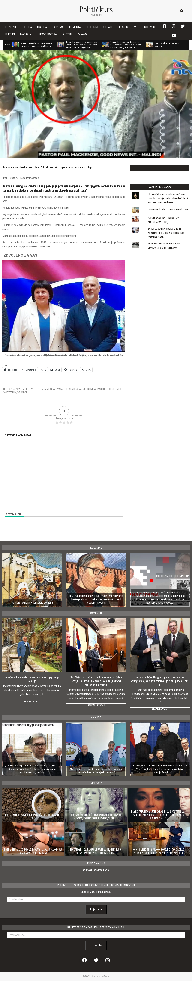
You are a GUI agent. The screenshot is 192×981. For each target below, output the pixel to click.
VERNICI (22, 392)
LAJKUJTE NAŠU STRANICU (159, 167)
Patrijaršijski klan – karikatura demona (168, 209)
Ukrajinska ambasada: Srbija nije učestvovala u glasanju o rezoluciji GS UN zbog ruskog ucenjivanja (127, 45)
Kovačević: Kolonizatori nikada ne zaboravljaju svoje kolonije (32, 679)
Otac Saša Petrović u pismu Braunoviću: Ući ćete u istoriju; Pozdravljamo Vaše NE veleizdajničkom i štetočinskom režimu (95, 681)
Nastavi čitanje (32, 701)
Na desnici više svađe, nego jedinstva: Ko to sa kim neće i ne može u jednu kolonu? (96, 771)
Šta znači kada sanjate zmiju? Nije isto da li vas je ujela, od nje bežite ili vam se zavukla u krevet (168, 198)
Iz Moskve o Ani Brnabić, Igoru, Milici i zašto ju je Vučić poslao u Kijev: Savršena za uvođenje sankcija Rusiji (160, 769)
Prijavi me (96, 909)
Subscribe (96, 945)
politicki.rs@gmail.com (96, 870)
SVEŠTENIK (9, 392)
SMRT (118, 389)
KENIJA (91, 389)
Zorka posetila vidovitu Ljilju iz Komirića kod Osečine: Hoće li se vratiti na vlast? (166, 232)
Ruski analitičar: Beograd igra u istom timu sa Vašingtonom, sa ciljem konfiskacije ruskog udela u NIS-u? (160, 681)
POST (111, 389)
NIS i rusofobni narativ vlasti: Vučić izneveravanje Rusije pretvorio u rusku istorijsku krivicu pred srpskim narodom (96, 599)
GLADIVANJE (57, 389)
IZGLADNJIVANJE (76, 389)
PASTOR (101, 389)
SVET (33, 389)
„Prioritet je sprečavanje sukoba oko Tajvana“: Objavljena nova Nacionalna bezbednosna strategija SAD (82, 45)
